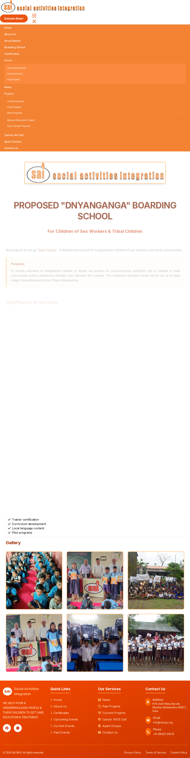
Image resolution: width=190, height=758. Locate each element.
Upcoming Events (16, 68)
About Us (10, 34)
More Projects (95, 113)
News (8, 87)
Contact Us (11, 148)
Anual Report (12, 40)
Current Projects (15, 101)
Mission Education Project (21, 120)
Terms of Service (155, 752)
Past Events (13, 79)
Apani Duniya (12, 141)
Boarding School (14, 47)
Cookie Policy (178, 752)
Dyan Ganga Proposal (18, 126)
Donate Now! (13, 18)
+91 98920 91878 (163, 734)
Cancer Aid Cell (14, 135)
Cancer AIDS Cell (112, 719)
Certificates (11, 53)
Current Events (15, 73)
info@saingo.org (163, 722)
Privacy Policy (132, 752)
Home (8, 27)
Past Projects (14, 107)
